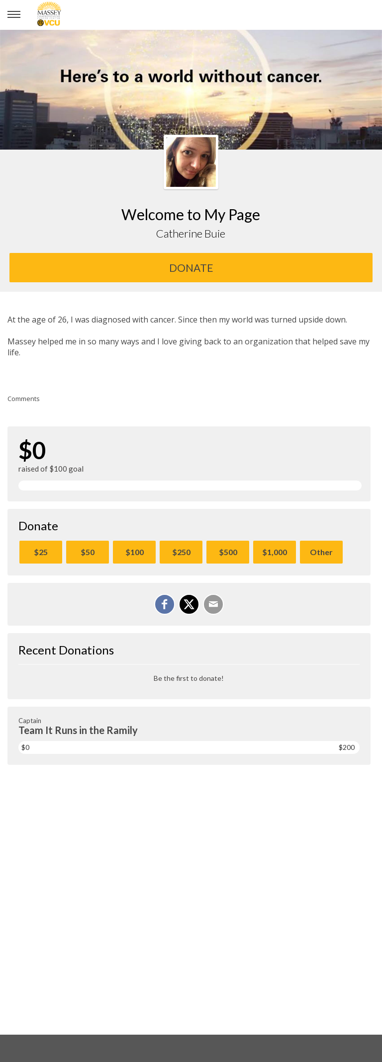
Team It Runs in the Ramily (78, 730)
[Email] (213, 604)
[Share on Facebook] (164, 604)
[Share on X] (189, 604)
